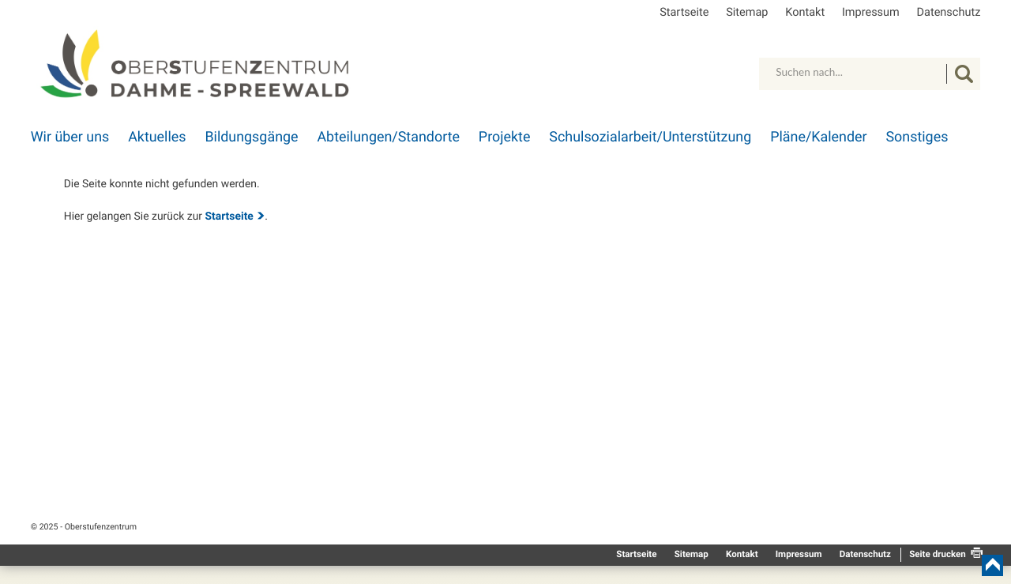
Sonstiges (916, 137)
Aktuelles (157, 137)
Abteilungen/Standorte (388, 137)
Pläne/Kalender (818, 137)
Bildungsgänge (251, 137)
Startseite (684, 13)
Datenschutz (949, 13)
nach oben (992, 565)
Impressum (871, 13)
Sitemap (747, 13)
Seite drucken (937, 554)
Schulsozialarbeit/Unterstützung (650, 137)
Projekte (505, 137)
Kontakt (805, 13)
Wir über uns (70, 137)
